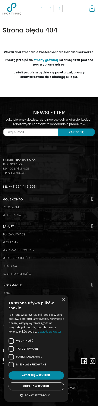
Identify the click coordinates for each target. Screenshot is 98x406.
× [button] (63, 299)
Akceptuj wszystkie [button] (36, 375)
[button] (36, 395)
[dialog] (36, 348)
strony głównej (46, 60)
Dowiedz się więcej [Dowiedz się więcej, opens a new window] (49, 331)
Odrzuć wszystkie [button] (36, 386)
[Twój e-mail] (30, 132)
